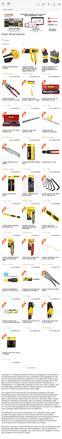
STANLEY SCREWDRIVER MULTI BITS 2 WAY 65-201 (10, 289)
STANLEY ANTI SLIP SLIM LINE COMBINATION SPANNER (30, 289)
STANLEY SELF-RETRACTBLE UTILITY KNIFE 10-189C (30, 258)
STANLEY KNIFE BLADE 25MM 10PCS (31, 162)
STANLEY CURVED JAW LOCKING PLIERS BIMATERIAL (11, 321)
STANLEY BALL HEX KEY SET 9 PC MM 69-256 (31, 321)
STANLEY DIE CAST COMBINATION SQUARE (49, 131)
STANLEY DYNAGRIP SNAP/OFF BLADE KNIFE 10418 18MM (29, 227)
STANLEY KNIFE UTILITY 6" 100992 (10, 162)
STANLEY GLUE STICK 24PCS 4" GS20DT (11, 353)
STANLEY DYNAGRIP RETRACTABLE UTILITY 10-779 (50, 227)
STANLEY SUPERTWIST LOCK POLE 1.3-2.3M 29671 (50, 258)
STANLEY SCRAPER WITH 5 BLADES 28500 (30, 194)
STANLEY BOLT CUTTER (49, 162)
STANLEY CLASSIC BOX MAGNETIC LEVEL (29, 131)
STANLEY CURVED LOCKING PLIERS (50, 289)
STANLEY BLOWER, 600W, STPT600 (10, 67)
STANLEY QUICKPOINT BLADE (9, 194)
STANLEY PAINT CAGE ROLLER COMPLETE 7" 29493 (31, 99)
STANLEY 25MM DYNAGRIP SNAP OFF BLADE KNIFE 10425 (10, 258)
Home (11, 9)
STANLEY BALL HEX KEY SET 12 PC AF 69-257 (50, 321)
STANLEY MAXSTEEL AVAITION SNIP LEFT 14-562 (11, 99)
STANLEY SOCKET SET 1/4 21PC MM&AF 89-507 (50, 99)
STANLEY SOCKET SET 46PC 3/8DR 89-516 (10, 131)
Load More (31, 368)
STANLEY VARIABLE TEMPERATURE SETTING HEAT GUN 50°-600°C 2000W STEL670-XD (29, 69)
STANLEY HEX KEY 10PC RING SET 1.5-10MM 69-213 (50, 194)
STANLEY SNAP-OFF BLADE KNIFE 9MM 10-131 (10, 226)
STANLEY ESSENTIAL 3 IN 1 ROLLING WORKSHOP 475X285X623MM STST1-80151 (50, 69)
